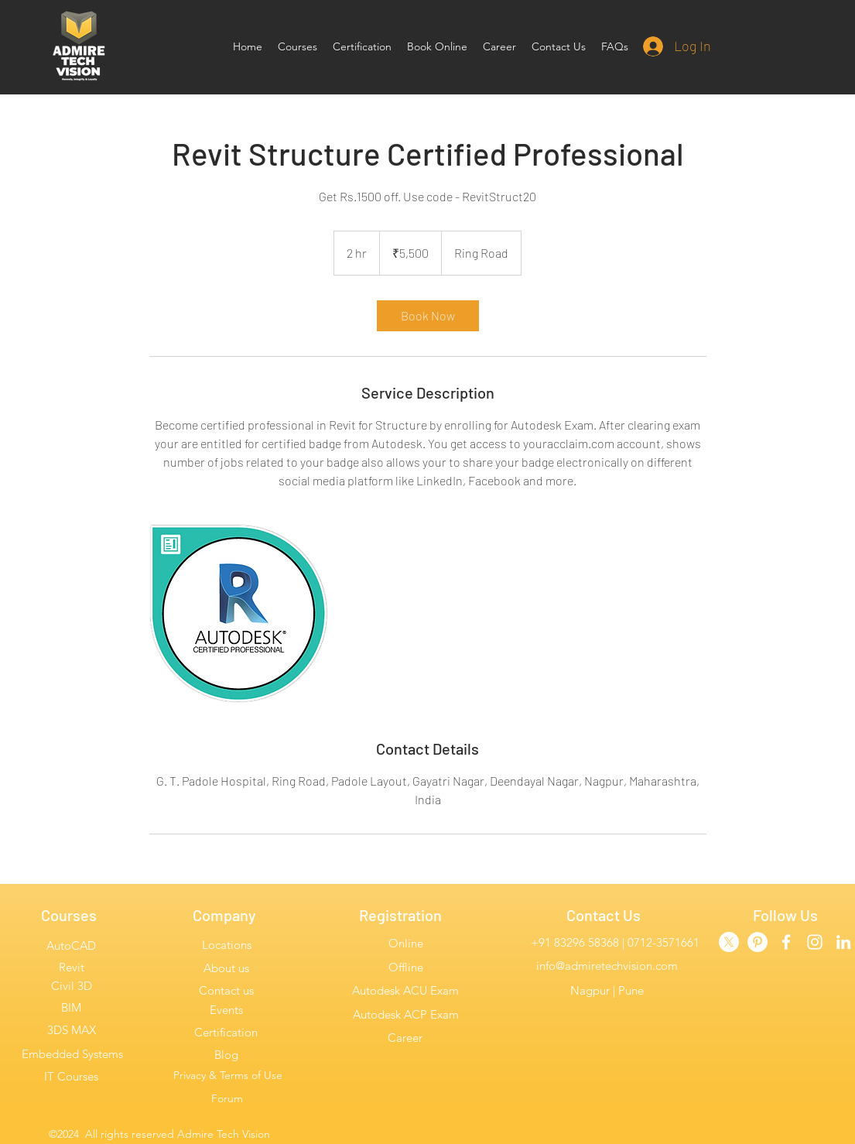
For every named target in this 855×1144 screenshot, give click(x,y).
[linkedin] (843, 942)
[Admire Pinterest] (757, 942)
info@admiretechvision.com (607, 965)
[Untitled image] (239, 614)
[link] (428, 315)
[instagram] (815, 942)
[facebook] (786, 942)
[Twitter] (729, 942)
